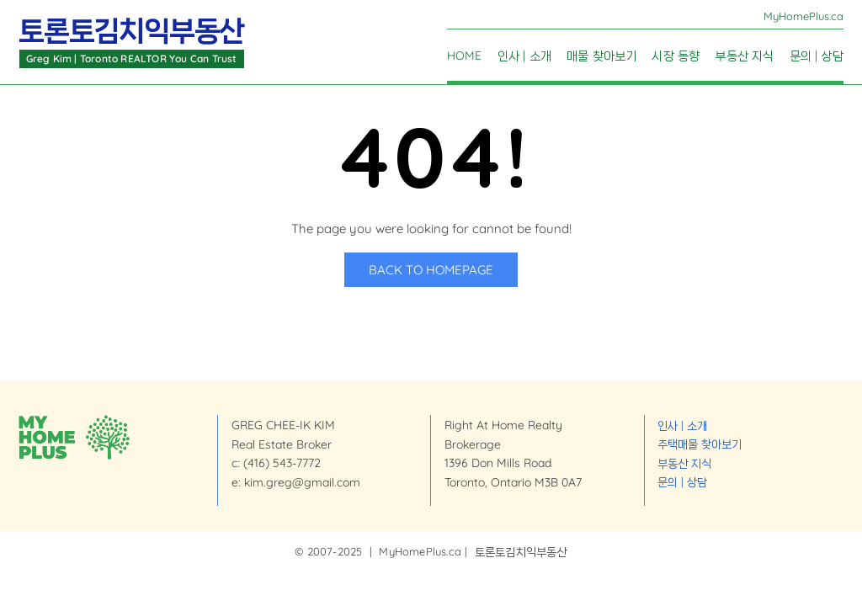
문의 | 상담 (816, 56)
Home (464, 56)
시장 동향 (676, 56)
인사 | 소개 (524, 56)
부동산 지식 (744, 56)
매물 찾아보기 (601, 56)
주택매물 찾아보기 (699, 443)
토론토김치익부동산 (131, 31)
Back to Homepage (431, 270)
